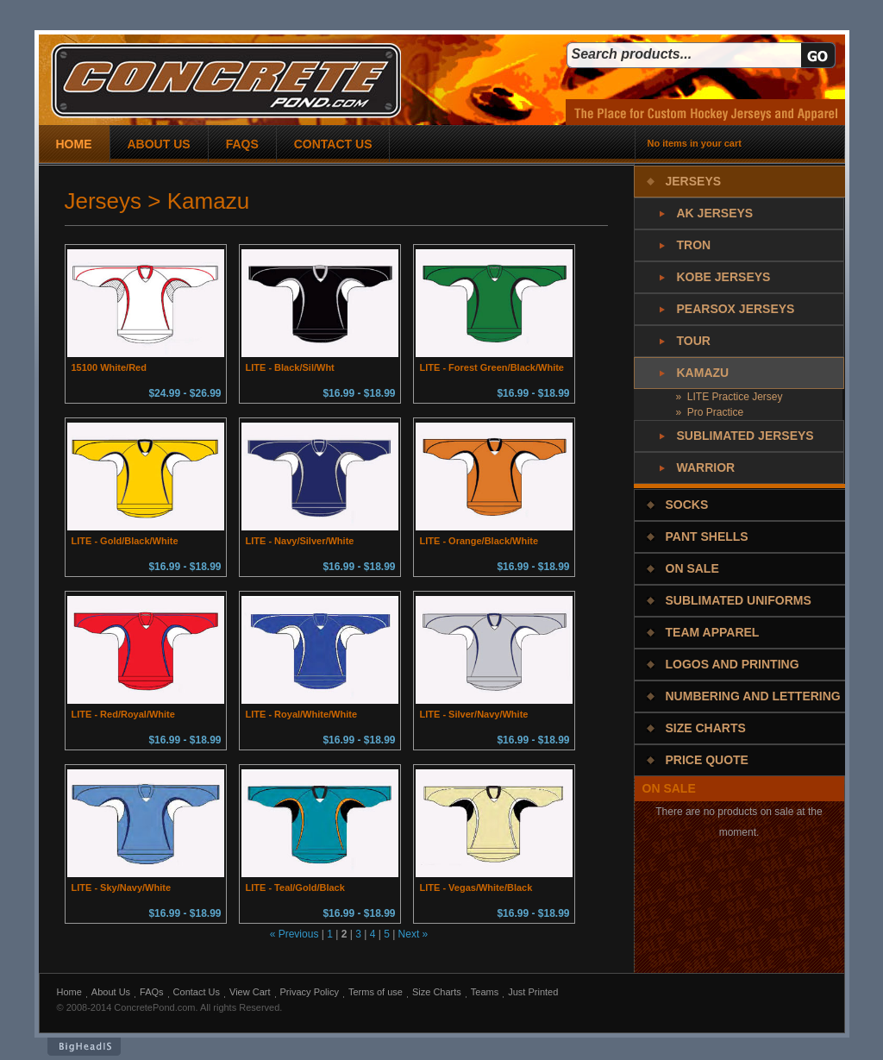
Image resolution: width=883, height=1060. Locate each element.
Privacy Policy (309, 992)
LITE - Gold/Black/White (125, 541)
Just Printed (533, 992)
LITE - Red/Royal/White (123, 714)
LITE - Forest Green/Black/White (492, 367)
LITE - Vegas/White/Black (476, 887)
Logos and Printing (732, 664)
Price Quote (707, 760)
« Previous (294, 934)
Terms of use (375, 992)
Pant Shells (707, 536)
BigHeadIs (84, 1047)
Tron (694, 245)
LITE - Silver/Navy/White (474, 714)
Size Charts (706, 728)
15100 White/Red (109, 367)
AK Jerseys (715, 213)
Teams (484, 992)
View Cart (249, 992)
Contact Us (196, 992)
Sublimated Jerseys (745, 435)
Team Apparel (713, 632)
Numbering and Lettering (753, 696)
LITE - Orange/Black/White (479, 541)
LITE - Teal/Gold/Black (295, 887)
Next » (413, 934)
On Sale (692, 568)
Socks (687, 504)
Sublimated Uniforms (738, 600)
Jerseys (694, 181)
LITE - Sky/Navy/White (122, 887)
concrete (226, 80)
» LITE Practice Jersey (729, 397)
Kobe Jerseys (724, 277)
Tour (694, 341)
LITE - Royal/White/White (302, 714)
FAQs (152, 992)
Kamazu (703, 372)
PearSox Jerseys (736, 309)
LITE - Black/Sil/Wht (290, 367)
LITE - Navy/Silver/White (300, 541)
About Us (110, 992)
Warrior (706, 467)
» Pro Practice (710, 412)
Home (69, 992)
